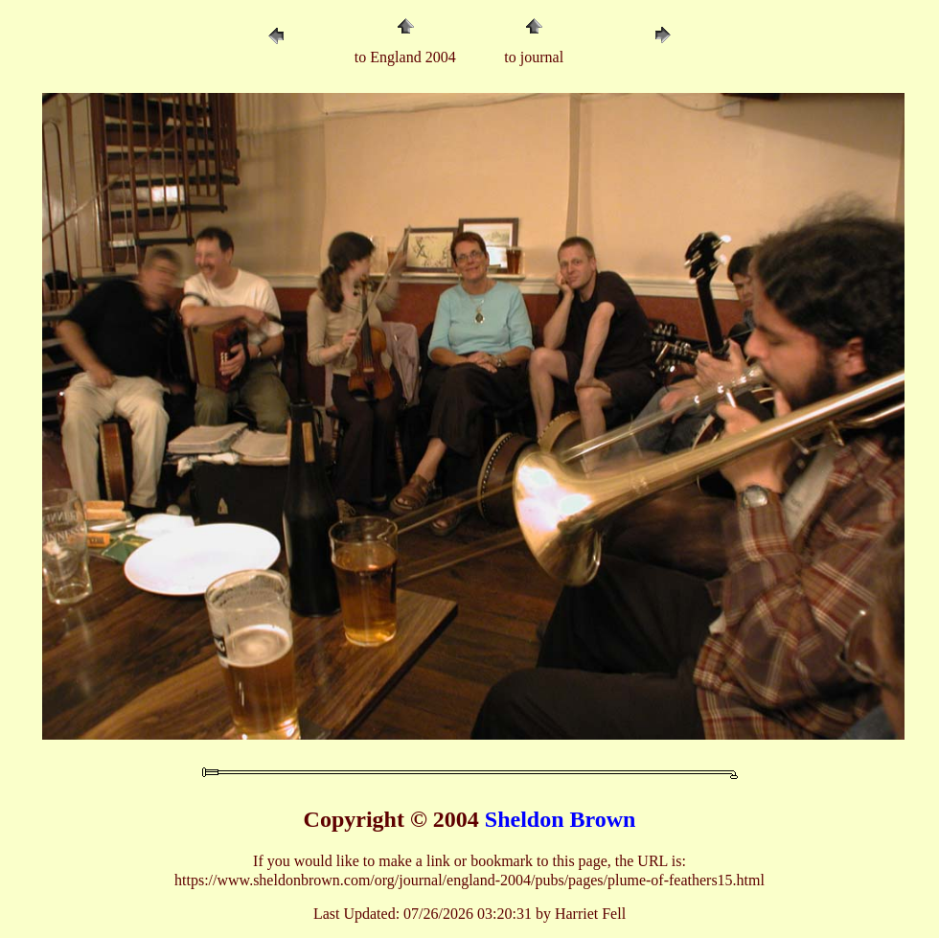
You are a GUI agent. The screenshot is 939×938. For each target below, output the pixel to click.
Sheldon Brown (560, 819)
